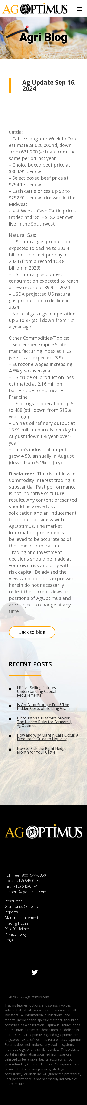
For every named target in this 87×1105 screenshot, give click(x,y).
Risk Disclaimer (17, 928)
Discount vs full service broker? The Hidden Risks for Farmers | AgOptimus (44, 721)
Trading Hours (16, 923)
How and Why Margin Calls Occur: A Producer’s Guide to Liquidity (47, 737)
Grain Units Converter (22, 906)
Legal (9, 939)
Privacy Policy (16, 934)
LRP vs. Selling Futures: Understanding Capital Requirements (37, 691)
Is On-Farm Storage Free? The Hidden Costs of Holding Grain (43, 706)
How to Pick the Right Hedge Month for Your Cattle (42, 750)
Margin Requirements (22, 917)
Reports (11, 912)
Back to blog (32, 632)
